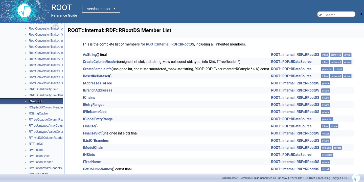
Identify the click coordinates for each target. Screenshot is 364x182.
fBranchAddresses (97, 90)
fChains (89, 98)
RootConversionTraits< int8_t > (50, 53)
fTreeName (92, 162)
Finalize (89, 126)
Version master (98, 9)
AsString (90, 55)
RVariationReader (41, 162)
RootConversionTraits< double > (50, 28)
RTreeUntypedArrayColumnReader (52, 125)
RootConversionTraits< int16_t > (50, 40)
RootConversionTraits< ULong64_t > (53, 83)
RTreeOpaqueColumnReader (48, 119)
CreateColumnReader (100, 62)
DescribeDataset (96, 76)
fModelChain (93, 148)
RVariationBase (39, 156)
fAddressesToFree (97, 83)
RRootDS (35, 101)
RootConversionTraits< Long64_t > (52, 59)
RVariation (36, 150)
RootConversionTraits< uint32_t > (51, 71)
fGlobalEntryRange (98, 119)
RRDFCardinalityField (43, 89)
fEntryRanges (93, 105)
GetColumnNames (97, 169)
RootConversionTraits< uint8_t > (50, 77)
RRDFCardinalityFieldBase (47, 95)
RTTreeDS (36, 144)
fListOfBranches (96, 141)
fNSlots (89, 155)
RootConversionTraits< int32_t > (50, 47)
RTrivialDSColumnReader (46, 138)
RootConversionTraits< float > (49, 34)
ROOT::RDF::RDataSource (291, 62)
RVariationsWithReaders (45, 168)
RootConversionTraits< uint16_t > (51, 65)
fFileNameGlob (95, 112)
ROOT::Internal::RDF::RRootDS (170, 44)
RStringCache (38, 113)
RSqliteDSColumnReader (46, 107)
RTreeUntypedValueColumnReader (52, 131)
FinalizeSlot (92, 133)
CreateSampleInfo (97, 69)
